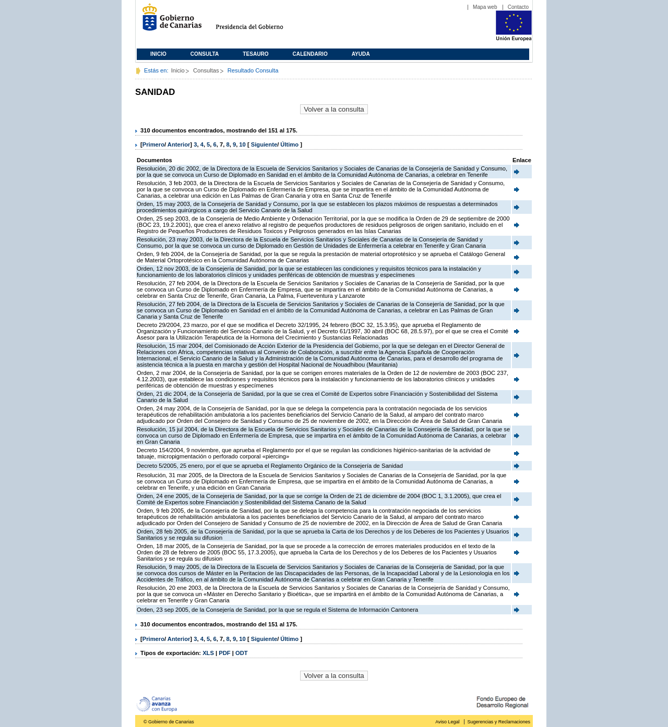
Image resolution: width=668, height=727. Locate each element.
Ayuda (361, 54)
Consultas (206, 70)
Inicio (158, 54)
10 (242, 144)
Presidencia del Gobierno (259, 21)
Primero (153, 144)
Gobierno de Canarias (169, 21)
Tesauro (255, 54)
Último (290, 144)
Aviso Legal (447, 721)
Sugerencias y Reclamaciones (499, 721)
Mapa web (485, 7)
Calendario (310, 54)
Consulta (204, 54)
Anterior (179, 144)
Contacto (518, 7)
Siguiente (264, 144)
